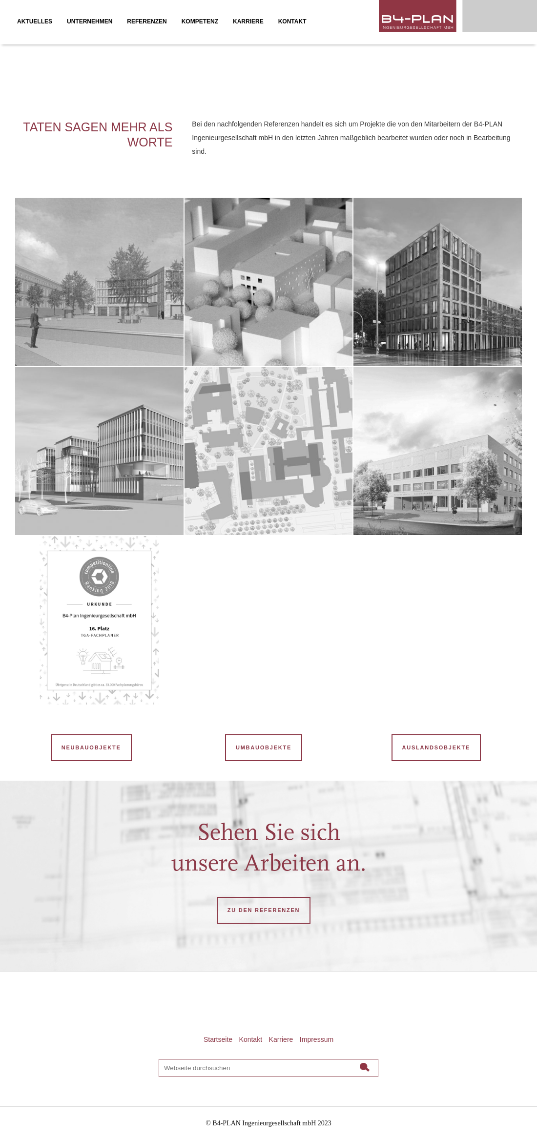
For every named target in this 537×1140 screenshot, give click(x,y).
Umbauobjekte (263, 747)
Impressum (316, 1039)
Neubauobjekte (91, 747)
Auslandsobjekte (436, 747)
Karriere (281, 1039)
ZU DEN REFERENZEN (263, 910)
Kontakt (250, 1039)
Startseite (218, 1039)
